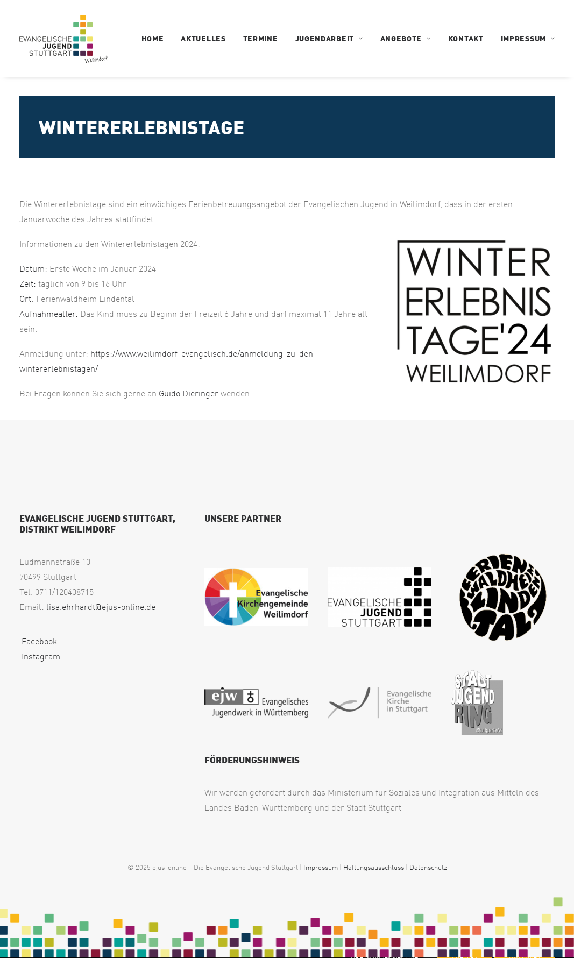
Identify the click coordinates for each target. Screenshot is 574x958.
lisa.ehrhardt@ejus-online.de (100, 606)
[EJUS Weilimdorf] (63, 39)
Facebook (38, 641)
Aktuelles (203, 38)
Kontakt (466, 38)
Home (152, 38)
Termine (260, 38)
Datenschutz (428, 867)
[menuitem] (156, 38)
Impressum (528, 38)
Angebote (405, 38)
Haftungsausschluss (373, 867)
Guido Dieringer (188, 393)
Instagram (39, 656)
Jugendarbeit (329, 38)
